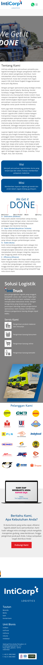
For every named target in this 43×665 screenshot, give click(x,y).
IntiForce (6, 633)
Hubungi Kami (21, 545)
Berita (5, 613)
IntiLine (5, 636)
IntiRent (5, 628)
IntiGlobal (6, 639)
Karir (4, 616)
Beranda (5, 610)
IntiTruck (6, 630)
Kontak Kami (7, 618)
